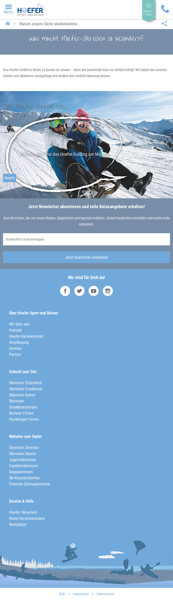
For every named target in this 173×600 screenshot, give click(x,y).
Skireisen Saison (22, 453)
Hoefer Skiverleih (23, 512)
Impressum (81, 594)
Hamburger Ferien (24, 419)
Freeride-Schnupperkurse (29, 484)
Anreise (15, 348)
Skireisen (16, 401)
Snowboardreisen (23, 407)
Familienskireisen (23, 465)
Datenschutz (105, 594)
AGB (62, 594)
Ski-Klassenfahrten (24, 478)
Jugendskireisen (22, 459)
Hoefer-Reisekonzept (26, 336)
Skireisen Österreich (25, 382)
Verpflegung (19, 342)
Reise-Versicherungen (27, 518)
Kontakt (15, 330)
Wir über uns (19, 324)
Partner (15, 354)
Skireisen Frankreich (25, 389)
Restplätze (18, 524)
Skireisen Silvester (24, 447)
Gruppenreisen (21, 471)
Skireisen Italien (22, 395)
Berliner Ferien (21, 413)
